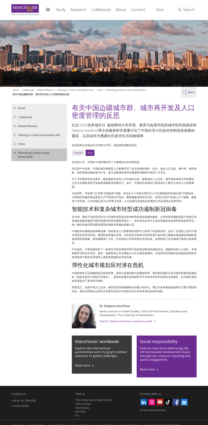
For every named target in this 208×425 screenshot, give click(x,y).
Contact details (20, 406)
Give (159, 9)
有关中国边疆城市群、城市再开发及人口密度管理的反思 (41, 94)
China (100, 89)
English (78, 153)
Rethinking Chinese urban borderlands (125, 89)
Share (188, 92)
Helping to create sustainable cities (75, 89)
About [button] (121, 9)
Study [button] (60, 9)
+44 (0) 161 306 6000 (23, 400)
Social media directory (153, 410)
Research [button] (78, 9)
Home (48, 9)
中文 (90, 153)
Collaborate (28, 89)
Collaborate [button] (101, 9)
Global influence (45, 89)
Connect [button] (138, 9)
